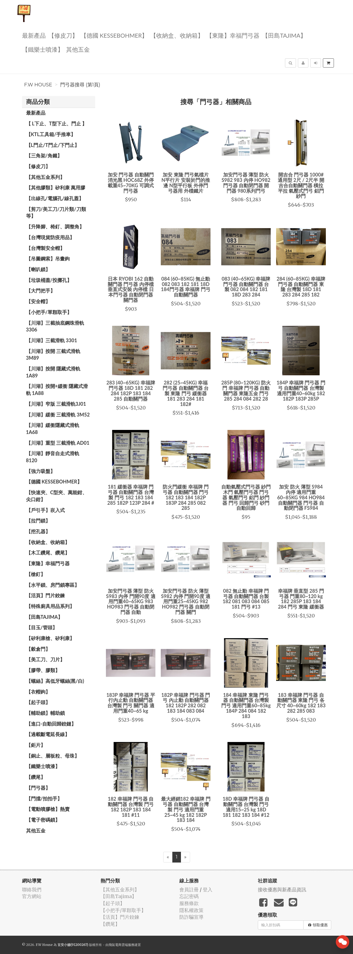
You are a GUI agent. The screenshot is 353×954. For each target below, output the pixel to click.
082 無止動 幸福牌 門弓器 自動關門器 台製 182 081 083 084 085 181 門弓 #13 (246, 599)
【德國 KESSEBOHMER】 (114, 35)
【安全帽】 (38, 301)
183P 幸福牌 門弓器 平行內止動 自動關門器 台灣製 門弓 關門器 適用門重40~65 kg (130, 703)
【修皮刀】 (63, 35)
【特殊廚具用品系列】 (50, 606)
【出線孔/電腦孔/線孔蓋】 (55, 198)
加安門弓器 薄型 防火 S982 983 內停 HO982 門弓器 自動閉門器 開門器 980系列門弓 (246, 182)
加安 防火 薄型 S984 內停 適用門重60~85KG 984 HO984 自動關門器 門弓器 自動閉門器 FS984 (301, 497)
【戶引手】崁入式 (45, 510)
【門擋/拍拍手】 (44, 798)
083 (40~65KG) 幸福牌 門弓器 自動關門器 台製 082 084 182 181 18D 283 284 (246, 287)
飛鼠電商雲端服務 (121, 945)
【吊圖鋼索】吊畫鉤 (48, 259)
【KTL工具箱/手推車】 (51, 134)
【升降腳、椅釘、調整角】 (55, 226)
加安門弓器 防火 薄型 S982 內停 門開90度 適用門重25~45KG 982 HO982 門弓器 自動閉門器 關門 (185, 601)
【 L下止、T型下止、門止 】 (56, 123)
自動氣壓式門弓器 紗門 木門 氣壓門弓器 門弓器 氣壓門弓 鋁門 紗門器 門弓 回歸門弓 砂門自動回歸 (246, 497)
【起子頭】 (38, 702)
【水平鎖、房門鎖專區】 (52, 585)
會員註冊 (189, 889)
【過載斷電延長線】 (48, 734)
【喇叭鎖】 (38, 269)
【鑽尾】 (35, 777)
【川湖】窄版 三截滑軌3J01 (56, 404)
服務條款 (189, 903)
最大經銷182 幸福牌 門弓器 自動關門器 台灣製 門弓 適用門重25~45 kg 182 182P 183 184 (186, 809)
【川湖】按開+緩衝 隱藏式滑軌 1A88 (57, 389)
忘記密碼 (189, 896)
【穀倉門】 (38, 649)
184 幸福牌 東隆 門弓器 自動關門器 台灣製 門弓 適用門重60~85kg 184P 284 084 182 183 (246, 705)
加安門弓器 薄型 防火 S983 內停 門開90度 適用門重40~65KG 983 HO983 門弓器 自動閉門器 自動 (130, 601)
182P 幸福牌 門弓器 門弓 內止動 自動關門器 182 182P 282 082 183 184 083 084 (185, 703)
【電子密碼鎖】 (43, 820)
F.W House (38, 85)
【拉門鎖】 (38, 521)
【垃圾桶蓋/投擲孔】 (49, 280)
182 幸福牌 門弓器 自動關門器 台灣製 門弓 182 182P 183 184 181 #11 (131, 807)
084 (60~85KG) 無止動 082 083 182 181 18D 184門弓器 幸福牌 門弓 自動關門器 (186, 287)
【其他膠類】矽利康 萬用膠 (55, 187)
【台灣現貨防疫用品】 (50, 237)
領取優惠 (318, 925)
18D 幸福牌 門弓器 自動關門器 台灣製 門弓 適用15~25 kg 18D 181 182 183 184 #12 (246, 807)
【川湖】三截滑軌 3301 (51, 340)
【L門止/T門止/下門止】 (53, 145)
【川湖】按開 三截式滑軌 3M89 (53, 354)
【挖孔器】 (38, 531)
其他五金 (78, 49)
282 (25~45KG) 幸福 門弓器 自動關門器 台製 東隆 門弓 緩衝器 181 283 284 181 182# (186, 393)
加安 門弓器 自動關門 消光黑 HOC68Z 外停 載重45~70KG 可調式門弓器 (131, 182)
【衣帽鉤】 (38, 692)
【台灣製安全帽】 (45, 248)
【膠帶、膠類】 (43, 670)
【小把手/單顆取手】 (49, 312)
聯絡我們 (31, 889)
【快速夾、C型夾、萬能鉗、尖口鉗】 (56, 495)
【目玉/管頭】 (41, 627)
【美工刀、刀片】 (45, 659)
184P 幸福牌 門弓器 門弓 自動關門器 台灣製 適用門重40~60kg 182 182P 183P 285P (301, 390)
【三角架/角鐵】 (44, 155)
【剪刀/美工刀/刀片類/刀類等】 (56, 212)
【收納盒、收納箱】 (177, 35)
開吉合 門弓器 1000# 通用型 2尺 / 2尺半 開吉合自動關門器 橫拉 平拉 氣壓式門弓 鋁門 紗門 (301, 185)
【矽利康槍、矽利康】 (50, 638)
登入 (207, 889)
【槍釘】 (35, 574)
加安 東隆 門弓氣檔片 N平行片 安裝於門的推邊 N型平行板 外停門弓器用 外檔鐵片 (185, 182)
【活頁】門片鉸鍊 (45, 595)
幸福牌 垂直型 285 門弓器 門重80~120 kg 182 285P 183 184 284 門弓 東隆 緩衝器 (301, 599)
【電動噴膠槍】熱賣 (48, 809)
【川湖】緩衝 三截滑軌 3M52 (58, 415)
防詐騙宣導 (191, 917)
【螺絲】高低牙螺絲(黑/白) (55, 681)
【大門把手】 (40, 291)
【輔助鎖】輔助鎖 (45, 713)
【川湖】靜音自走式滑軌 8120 (52, 456)
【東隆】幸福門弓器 (232, 35)
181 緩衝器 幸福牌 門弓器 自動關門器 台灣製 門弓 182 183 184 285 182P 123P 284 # (130, 495)
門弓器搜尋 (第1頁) (80, 85)
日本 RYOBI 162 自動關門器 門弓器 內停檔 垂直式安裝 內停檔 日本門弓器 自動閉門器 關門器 (131, 289)
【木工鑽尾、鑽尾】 (48, 553)
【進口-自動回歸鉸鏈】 (51, 724)
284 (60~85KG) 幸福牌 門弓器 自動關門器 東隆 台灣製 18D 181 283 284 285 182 (301, 287)
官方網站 (31, 896)
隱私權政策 (191, 910)
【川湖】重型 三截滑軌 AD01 (58, 443)
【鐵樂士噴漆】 (42, 49)
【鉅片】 (35, 745)
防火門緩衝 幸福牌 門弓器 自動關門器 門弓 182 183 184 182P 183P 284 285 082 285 (186, 497)
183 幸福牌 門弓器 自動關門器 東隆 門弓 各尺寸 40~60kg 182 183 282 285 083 (301, 703)
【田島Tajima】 (284, 35)
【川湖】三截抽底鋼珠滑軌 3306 (55, 326)
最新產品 (34, 35)
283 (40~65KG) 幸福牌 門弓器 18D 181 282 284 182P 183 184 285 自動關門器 (130, 390)
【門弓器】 (38, 788)
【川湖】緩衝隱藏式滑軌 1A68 (52, 428)
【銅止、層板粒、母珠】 (52, 756)
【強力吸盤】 (40, 471)
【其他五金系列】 (45, 177)
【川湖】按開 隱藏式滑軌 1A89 (53, 372)
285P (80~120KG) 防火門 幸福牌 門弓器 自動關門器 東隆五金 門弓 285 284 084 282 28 (246, 390)
